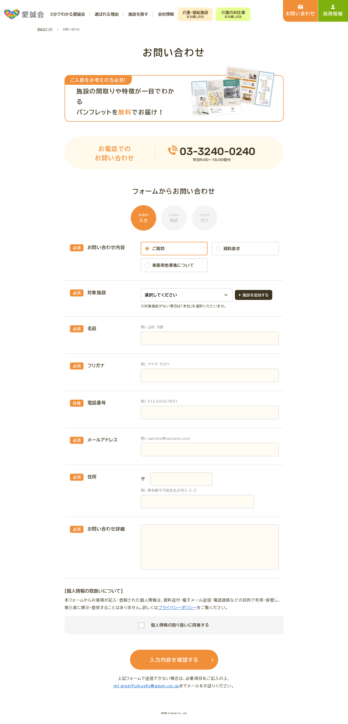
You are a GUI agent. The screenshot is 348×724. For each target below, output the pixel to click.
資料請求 (231, 249)
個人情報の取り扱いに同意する (180, 625)
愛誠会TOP (45, 29)
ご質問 (158, 249)
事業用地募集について (173, 265)
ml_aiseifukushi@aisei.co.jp (146, 686)
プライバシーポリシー (177, 608)
